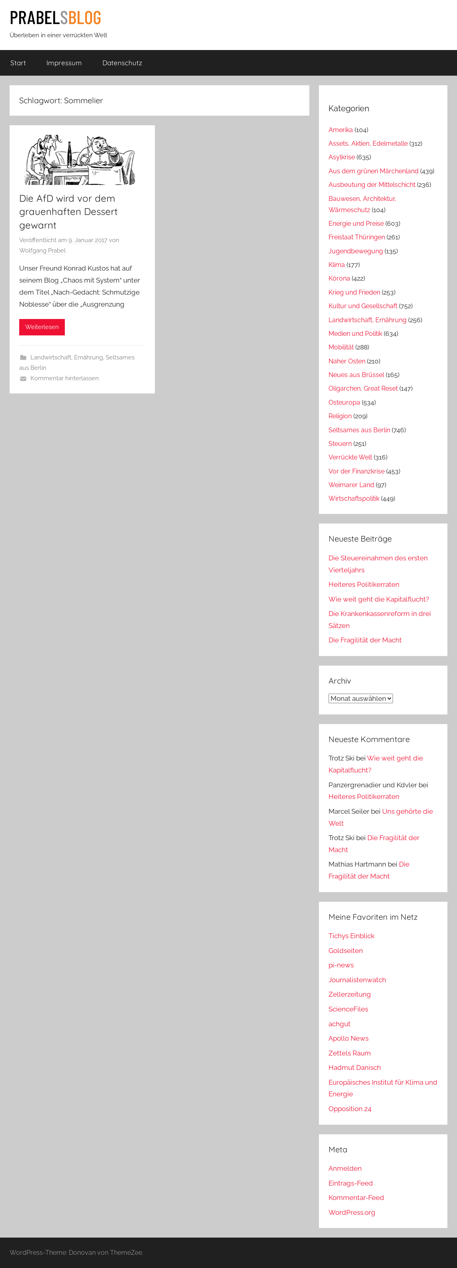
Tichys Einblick (352, 936)
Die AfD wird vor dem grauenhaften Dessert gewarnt (68, 211)
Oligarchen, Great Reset (363, 388)
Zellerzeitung (350, 994)
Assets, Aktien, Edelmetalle (368, 143)
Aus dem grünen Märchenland (374, 171)
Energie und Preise (356, 223)
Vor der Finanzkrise (357, 471)
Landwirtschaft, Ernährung (66, 357)
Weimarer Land (351, 485)
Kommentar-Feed (356, 1198)
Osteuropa (344, 402)
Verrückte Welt (350, 457)
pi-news (341, 965)
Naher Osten (347, 361)
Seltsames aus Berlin (359, 430)
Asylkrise (342, 157)
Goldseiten (346, 951)
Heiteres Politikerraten (364, 584)
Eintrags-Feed (351, 1183)
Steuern (340, 443)
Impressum (64, 62)
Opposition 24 (350, 1109)
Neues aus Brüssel (356, 375)
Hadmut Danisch (355, 1067)
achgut (340, 1024)
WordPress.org (352, 1212)
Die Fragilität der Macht (365, 640)
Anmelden (345, 1168)
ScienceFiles (348, 1009)
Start (18, 62)
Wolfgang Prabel (42, 250)
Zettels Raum (350, 1053)
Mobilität (341, 347)
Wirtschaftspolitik (354, 498)
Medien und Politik (355, 333)
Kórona (339, 278)
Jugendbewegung (356, 251)
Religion (340, 416)
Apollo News (349, 1038)
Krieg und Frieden (354, 292)
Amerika (341, 130)
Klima (337, 265)
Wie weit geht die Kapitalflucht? (379, 599)
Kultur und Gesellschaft (363, 306)
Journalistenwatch (357, 980)
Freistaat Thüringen (357, 237)
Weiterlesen (42, 327)
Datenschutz (122, 62)
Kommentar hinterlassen (64, 378)
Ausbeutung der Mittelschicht (372, 185)
